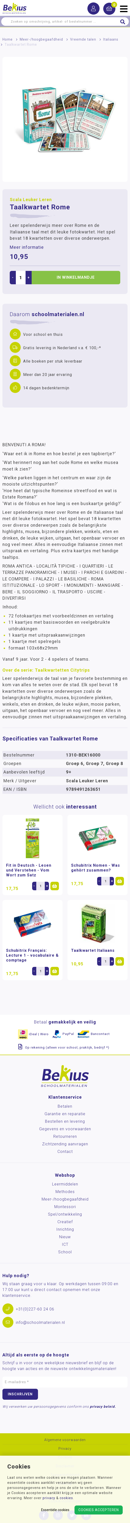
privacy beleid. (103, 1406)
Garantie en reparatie (65, 1114)
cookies (66, 1498)
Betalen (65, 1106)
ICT (65, 1244)
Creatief (65, 1222)
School (65, 1252)
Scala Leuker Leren (31, 199)
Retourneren (65, 1136)
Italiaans (110, 39)
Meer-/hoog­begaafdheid (41, 39)
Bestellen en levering (65, 1121)
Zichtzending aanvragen (65, 1144)
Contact (65, 1151)
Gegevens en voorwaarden (65, 1129)
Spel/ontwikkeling (65, 1214)
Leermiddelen (65, 1184)
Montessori (65, 1206)
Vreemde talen (83, 39)
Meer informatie (27, 247)
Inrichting (65, 1229)
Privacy (65, 1449)
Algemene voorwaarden (65, 1440)
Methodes (65, 1191)
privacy (49, 1498)
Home (7, 39)
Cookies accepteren (98, 1510)
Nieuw (65, 1237)
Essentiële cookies (55, 1510)
